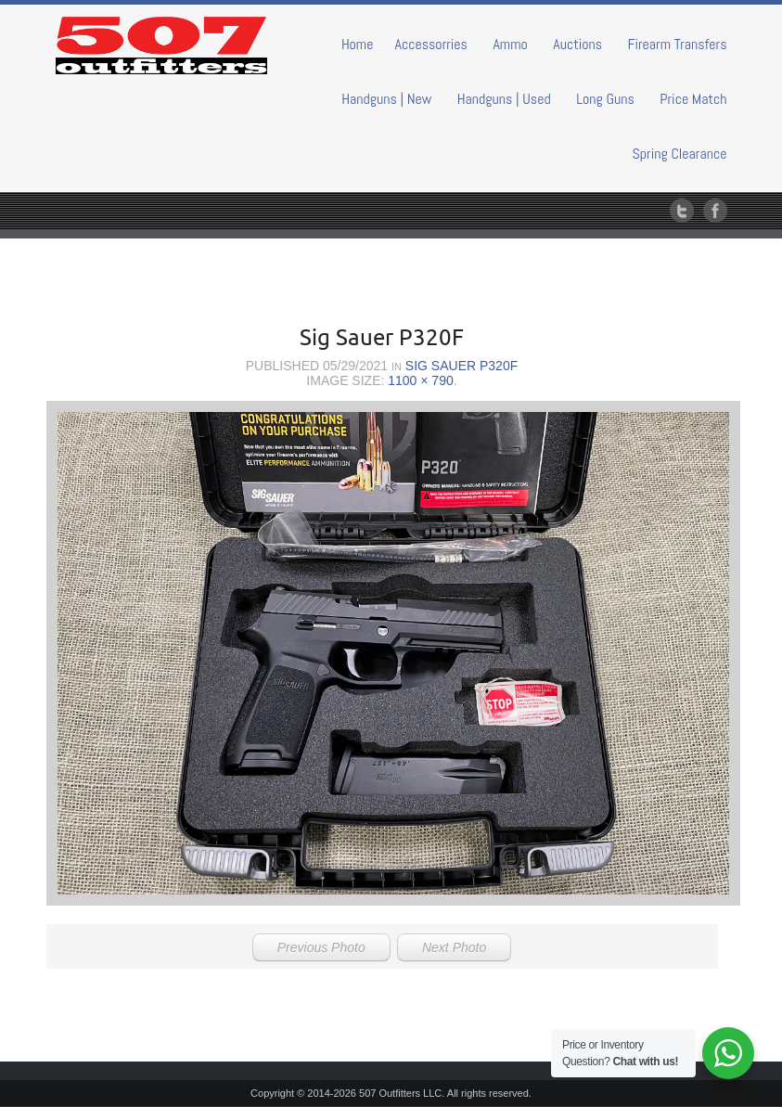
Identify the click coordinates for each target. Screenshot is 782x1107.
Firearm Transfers (677, 44)
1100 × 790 (420, 380)
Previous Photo (321, 947)
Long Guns (605, 99)
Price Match (693, 99)
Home (357, 44)
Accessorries (431, 44)
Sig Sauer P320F (461, 365)
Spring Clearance (680, 153)
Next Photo (454, 947)
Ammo (510, 44)
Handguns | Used (504, 99)
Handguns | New (386, 99)
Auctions (577, 44)
